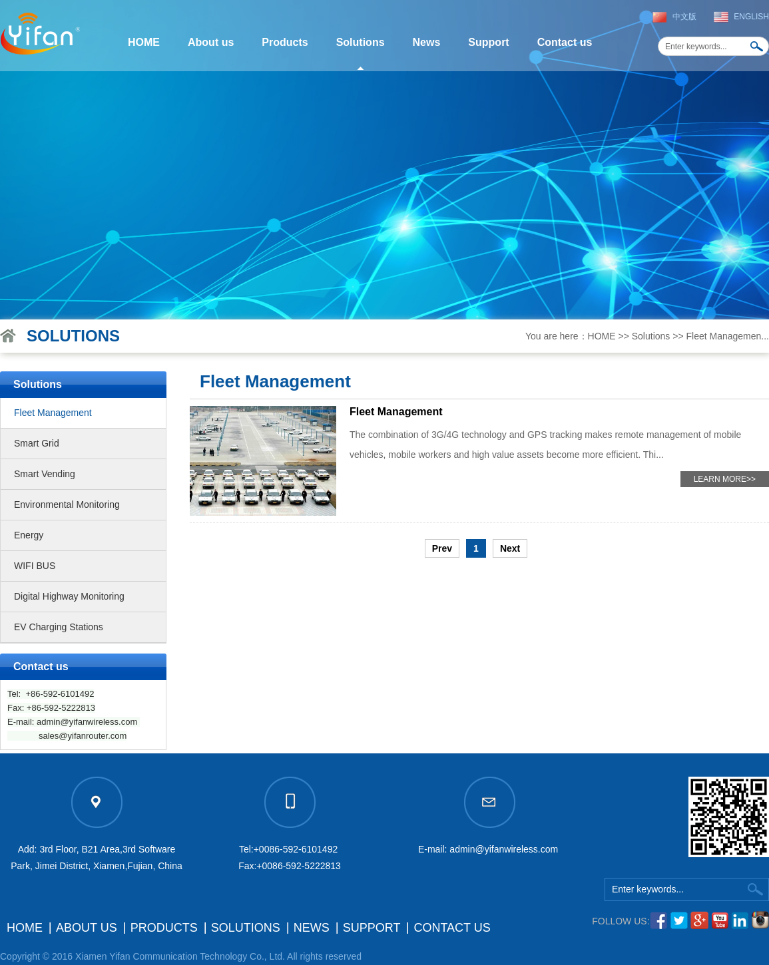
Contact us (565, 42)
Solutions (360, 42)
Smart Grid (36, 443)
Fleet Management (53, 412)
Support (488, 42)
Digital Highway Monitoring (69, 596)
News (427, 42)
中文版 (684, 16)
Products (285, 42)
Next (510, 548)
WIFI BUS (34, 565)
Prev (442, 548)
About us (211, 42)
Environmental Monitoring (67, 504)
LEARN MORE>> (725, 479)
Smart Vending (44, 474)
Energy (28, 535)
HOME (144, 42)
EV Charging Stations (58, 627)
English (751, 16)
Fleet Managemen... (727, 336)
